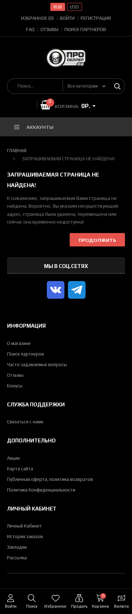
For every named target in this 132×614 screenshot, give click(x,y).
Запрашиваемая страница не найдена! (68, 158)
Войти (67, 18)
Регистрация (96, 18)
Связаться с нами (25, 421)
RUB (58, 7)
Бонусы (15, 385)
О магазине (19, 343)
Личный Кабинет (24, 526)
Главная (16, 150)
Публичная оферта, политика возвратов (50, 479)
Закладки (17, 547)
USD (74, 7)
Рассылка (17, 557)
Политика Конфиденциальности (41, 490)
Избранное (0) (37, 18)
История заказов (25, 536)
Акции (13, 458)
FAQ (30, 29)
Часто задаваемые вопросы (37, 364)
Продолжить (97, 240)
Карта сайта (20, 468)
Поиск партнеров (85, 29)
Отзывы (49, 29)
